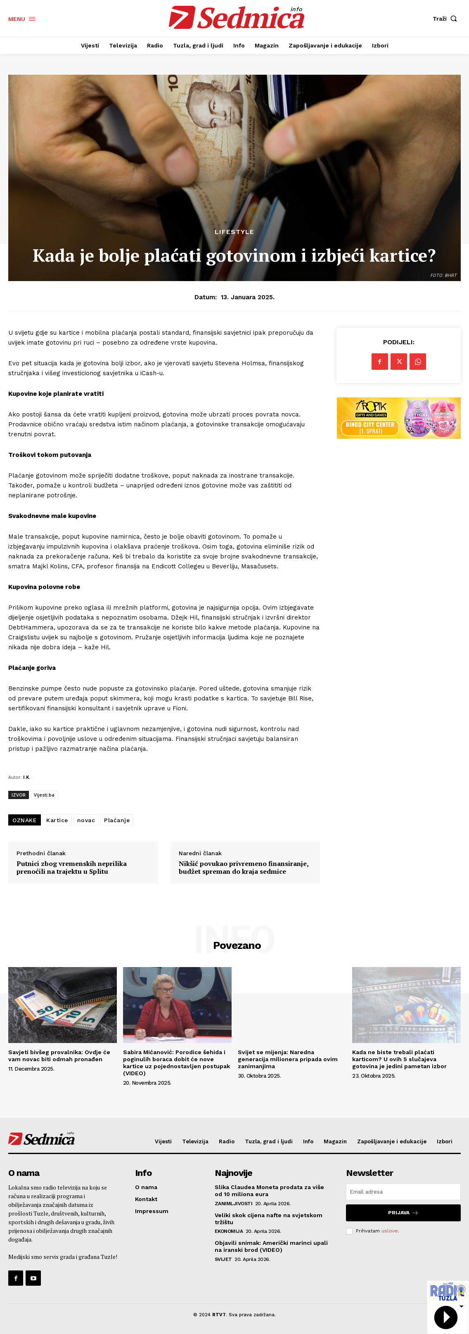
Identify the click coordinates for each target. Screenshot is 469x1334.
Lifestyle (234, 232)
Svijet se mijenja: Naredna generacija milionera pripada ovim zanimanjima (288, 1059)
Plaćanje (117, 820)
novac (86, 820)
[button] (447, 18)
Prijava (403, 1212)
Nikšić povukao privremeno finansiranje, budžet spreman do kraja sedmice (243, 867)
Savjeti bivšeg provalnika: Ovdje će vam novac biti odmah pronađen (59, 1055)
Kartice (57, 820)
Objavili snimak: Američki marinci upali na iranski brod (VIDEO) (271, 1246)
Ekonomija (229, 1231)
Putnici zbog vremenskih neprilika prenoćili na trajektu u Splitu (72, 867)
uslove (389, 1231)
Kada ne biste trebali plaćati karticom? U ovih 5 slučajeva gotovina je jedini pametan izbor (399, 1059)
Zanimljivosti (234, 1203)
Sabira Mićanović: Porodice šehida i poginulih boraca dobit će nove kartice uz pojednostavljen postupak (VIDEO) (176, 1062)
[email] (403, 1191)
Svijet (223, 1259)
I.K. (26, 777)
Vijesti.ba (44, 795)
